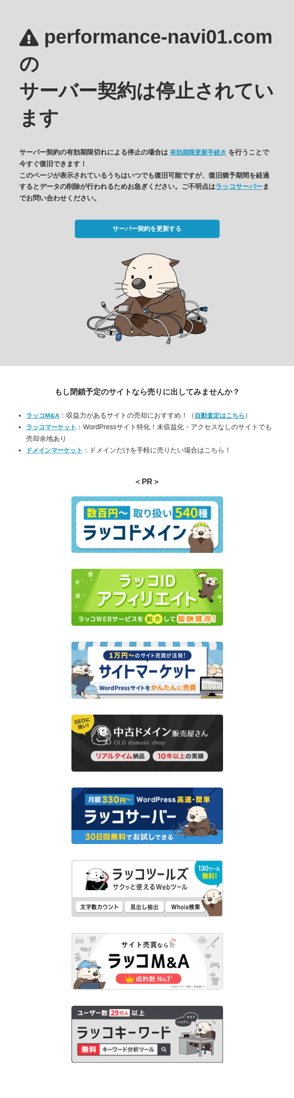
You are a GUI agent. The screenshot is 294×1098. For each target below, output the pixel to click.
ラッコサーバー (239, 186)
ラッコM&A (42, 415)
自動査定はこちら (220, 415)
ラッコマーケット (51, 427)
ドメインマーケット (54, 450)
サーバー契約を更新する (147, 228)
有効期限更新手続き (198, 152)
